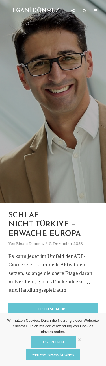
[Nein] (79, 340)
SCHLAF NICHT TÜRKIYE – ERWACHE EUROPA (45, 225)
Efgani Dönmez (30, 243)
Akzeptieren (53, 342)
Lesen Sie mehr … (53, 309)
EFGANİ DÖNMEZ (34, 11)
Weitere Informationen (53, 355)
